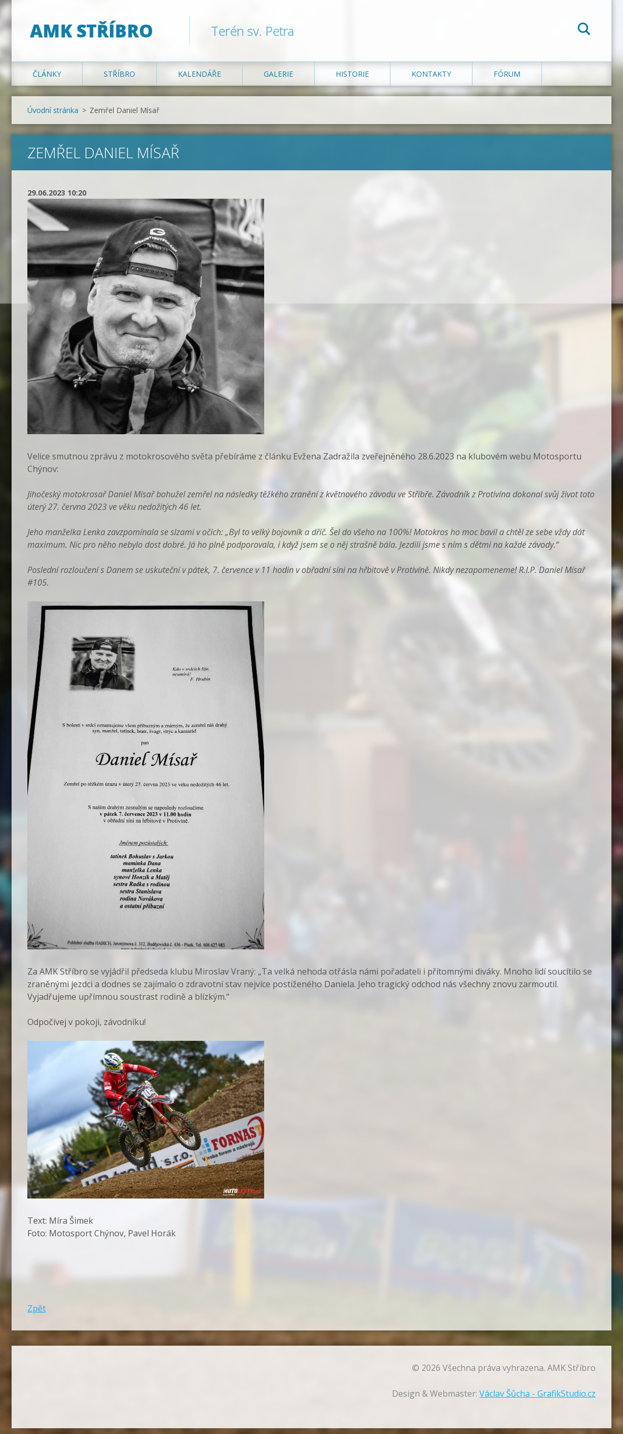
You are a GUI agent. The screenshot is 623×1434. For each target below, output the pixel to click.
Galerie (278, 80)
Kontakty (431, 80)
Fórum (507, 80)
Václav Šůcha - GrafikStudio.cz (537, 1399)
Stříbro (119, 80)
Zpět (36, 1314)
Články (47, 80)
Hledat (584, 30)
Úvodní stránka (52, 116)
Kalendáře (199, 80)
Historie (352, 80)
